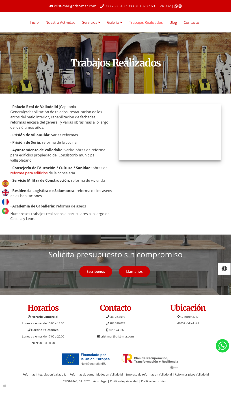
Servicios (91, 22)
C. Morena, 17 (188, 317)
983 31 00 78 (47, 343)
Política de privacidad (124, 381)
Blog (173, 22)
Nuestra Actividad (60, 22)
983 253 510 (115, 317)
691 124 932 (115, 330)
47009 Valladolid (188, 323)
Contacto (191, 22)
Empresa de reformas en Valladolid (149, 374)
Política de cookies (153, 381)
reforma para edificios (29, 173)
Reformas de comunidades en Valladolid (96, 374)
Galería (114, 22)
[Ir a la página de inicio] (2, 22)
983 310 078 (115, 323)
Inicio (34, 22)
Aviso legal (100, 381)
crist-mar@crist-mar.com (73, 6)
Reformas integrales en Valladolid (44, 374)
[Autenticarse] (4, 385)
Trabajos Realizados (146, 22)
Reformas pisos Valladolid (192, 374)
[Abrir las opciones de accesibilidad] (224, 268)
